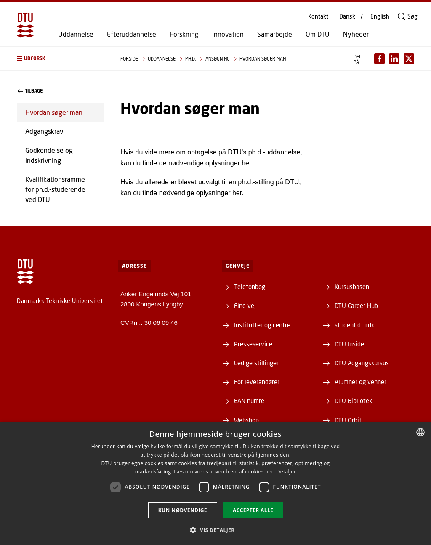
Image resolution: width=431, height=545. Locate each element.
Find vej (245, 305)
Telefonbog (249, 286)
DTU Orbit (348, 420)
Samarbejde (274, 34)
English (379, 16)
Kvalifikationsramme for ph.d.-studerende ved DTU (55, 189)
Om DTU (318, 34)
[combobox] (420, 432)
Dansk (347, 16)
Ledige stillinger (256, 363)
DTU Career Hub (356, 305)
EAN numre (249, 400)
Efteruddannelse (131, 34)
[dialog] (215, 483)
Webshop (246, 420)
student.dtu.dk (354, 325)
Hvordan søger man (53, 112)
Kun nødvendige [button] (182, 510)
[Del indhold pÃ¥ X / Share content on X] (409, 58)
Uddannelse (75, 34)
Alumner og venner (360, 381)
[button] (60, 58)
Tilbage (30, 91)
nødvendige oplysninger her (209, 163)
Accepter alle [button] (253, 510)
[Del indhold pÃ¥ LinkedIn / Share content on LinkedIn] (394, 58)
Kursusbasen (352, 286)
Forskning (184, 34)
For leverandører (256, 381)
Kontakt (318, 16)
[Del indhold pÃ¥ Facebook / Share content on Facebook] (379, 58)
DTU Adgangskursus (362, 363)
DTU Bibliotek (353, 400)
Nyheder (356, 34)
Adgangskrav (44, 131)
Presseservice (253, 344)
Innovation (228, 34)
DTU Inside (349, 344)
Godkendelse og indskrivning (49, 155)
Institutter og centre (262, 325)
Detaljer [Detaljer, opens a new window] (286, 471)
